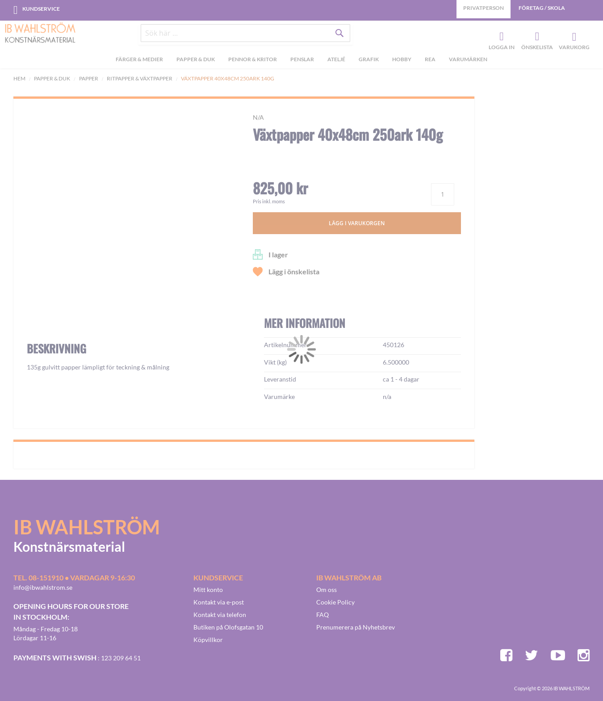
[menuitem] (139, 63)
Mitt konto (208, 589)
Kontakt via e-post (218, 602)
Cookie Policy (335, 602)
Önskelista (536, 38)
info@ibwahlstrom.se (42, 587)
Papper (88, 78)
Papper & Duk (52, 78)
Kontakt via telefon (219, 614)
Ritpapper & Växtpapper (139, 78)
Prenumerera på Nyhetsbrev (355, 627)
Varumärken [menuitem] (468, 62)
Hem (19, 78)
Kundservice (41, 8)
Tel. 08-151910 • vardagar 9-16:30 (74, 577)
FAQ (322, 614)
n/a (258, 117)
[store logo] (40, 33)
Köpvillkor (208, 639)
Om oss (326, 589)
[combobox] (245, 37)
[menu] (301, 63)
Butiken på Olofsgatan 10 (228, 627)
